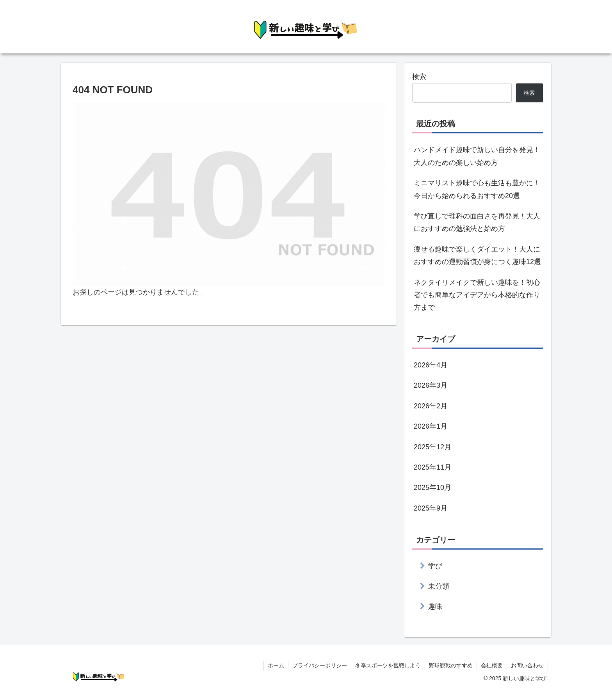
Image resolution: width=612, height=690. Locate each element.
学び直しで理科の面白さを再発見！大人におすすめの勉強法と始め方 (477, 222)
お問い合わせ (527, 665)
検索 (419, 77)
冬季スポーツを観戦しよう (388, 665)
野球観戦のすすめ (451, 665)
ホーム (276, 665)
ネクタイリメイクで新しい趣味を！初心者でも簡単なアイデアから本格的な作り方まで (477, 295)
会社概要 (492, 665)
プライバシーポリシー (319, 665)
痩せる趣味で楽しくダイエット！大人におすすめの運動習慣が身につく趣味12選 (477, 255)
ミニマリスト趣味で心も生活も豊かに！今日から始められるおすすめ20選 (477, 189)
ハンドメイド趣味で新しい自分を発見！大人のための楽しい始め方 (477, 156)
